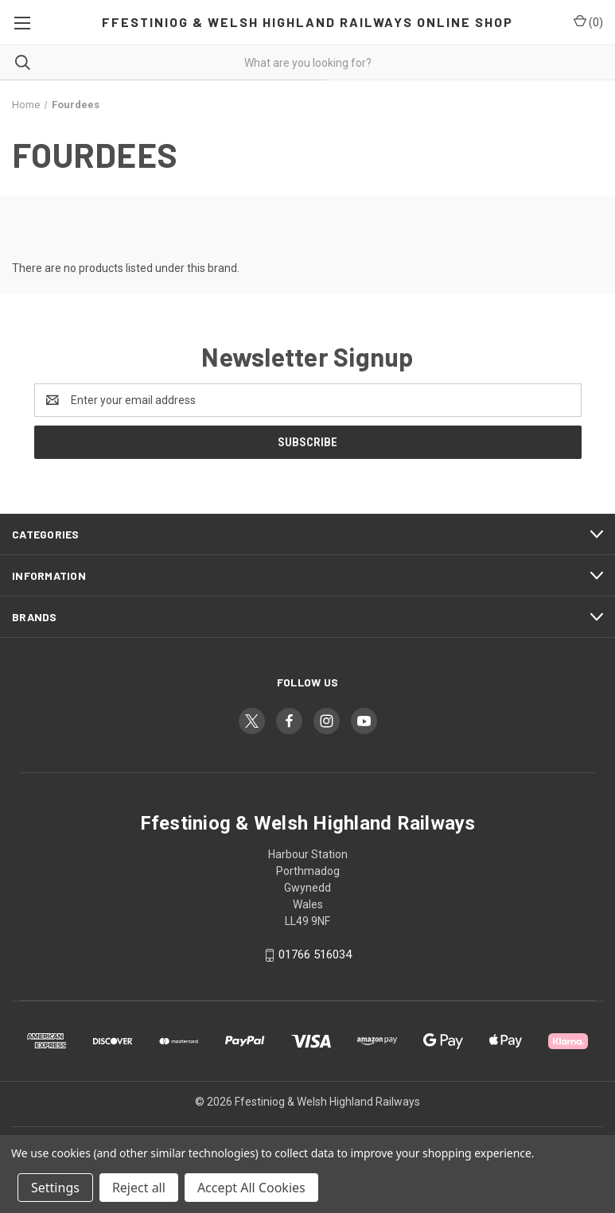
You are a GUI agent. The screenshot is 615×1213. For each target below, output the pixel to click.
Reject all (138, 1187)
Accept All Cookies (251, 1187)
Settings (55, 1187)
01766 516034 (315, 954)
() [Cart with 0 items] (588, 21)
